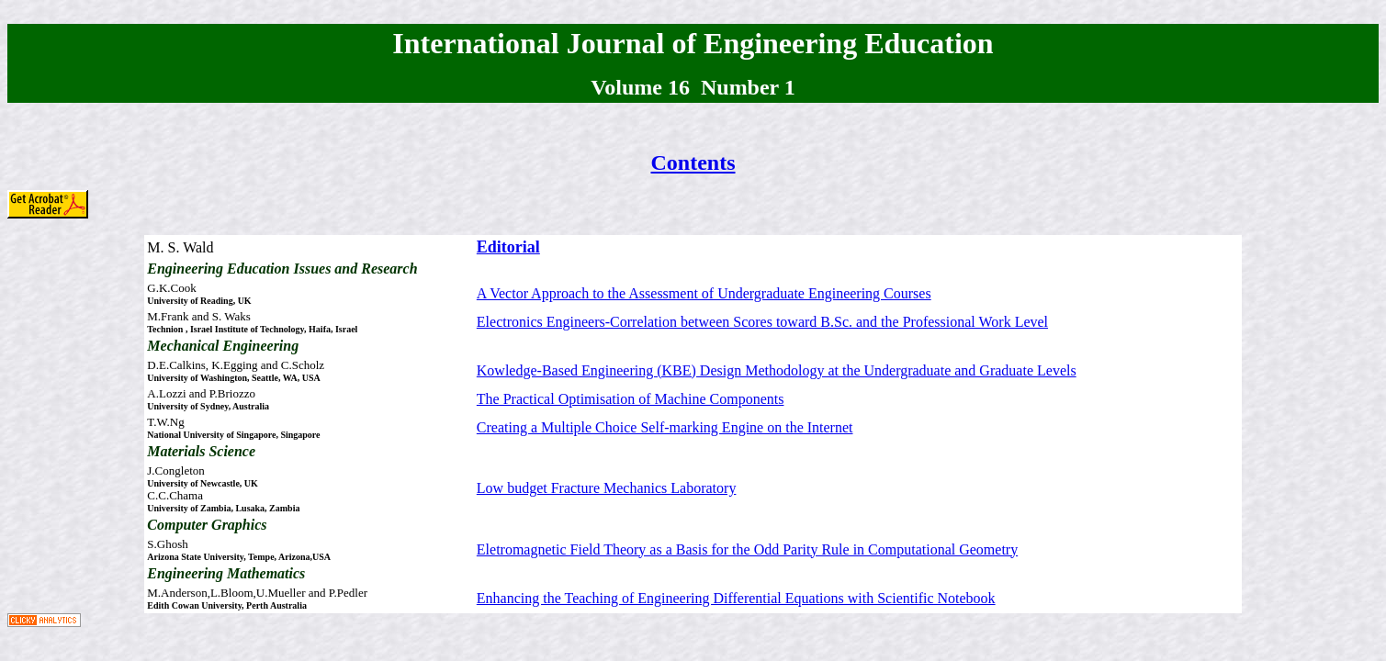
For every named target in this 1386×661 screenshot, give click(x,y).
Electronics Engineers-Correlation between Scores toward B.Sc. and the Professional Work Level (762, 322)
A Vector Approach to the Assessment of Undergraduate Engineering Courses (704, 293)
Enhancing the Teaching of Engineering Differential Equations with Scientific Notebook (736, 598)
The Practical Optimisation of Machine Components (630, 399)
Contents (692, 162)
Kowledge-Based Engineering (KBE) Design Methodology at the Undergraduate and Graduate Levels (776, 370)
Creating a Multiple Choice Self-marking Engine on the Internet (665, 427)
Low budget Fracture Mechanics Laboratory (607, 488)
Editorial (508, 247)
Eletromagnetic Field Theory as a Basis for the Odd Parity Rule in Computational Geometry (747, 549)
